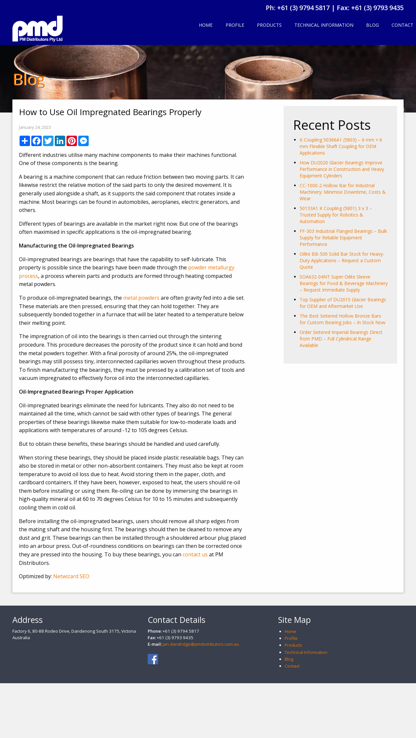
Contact (292, 666)
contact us (195, 554)
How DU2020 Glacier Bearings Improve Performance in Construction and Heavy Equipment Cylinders (342, 169)
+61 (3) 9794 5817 (303, 7)
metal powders (141, 297)
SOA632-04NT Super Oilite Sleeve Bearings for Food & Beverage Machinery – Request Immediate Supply (344, 283)
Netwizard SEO (71, 576)
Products (269, 25)
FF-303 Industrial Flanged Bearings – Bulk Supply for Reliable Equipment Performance (343, 237)
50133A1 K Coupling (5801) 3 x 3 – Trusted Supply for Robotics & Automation (336, 214)
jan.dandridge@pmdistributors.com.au (201, 644)
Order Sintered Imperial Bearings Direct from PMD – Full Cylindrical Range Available (341, 338)
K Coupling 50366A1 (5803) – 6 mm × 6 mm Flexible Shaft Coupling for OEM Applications (341, 146)
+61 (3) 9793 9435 (377, 7)
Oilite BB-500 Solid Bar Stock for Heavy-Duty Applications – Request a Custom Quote (342, 260)
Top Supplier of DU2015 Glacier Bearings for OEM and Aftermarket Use (343, 302)
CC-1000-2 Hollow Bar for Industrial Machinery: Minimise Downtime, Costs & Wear (343, 192)
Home (206, 25)
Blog (372, 25)
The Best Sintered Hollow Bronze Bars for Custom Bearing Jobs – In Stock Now (342, 319)
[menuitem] (206, 25)
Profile (235, 25)
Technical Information (323, 25)
